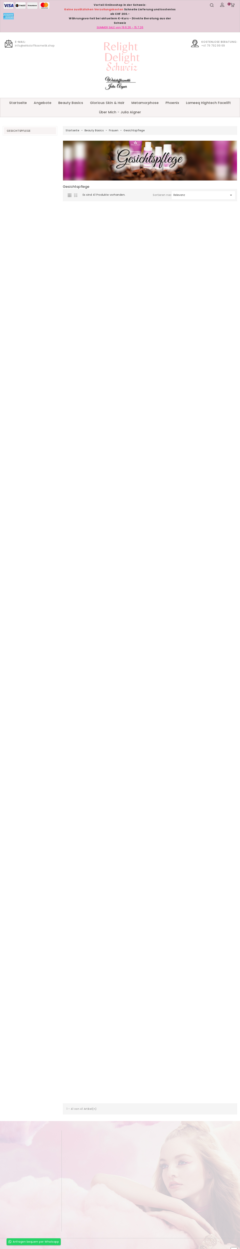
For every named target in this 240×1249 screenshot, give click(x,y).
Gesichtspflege (19, 131)
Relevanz (203, 195)
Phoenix (172, 102)
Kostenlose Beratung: (219, 42)
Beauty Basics (70, 102)
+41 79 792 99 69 (213, 45)
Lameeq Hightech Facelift (208, 102)
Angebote (42, 102)
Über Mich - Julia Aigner (120, 112)
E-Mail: (20, 42)
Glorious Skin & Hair (107, 102)
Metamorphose (145, 102)
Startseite (18, 102)
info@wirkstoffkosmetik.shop (35, 45)
